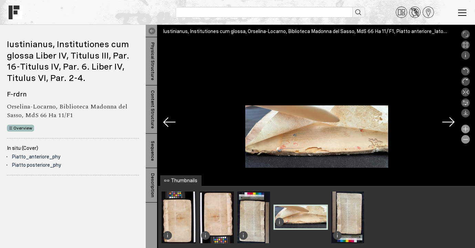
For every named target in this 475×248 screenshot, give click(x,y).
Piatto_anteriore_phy (36, 156)
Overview (22, 128)
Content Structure (152, 109)
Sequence (152, 151)
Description (152, 185)
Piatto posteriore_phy (36, 165)
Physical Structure (152, 61)
